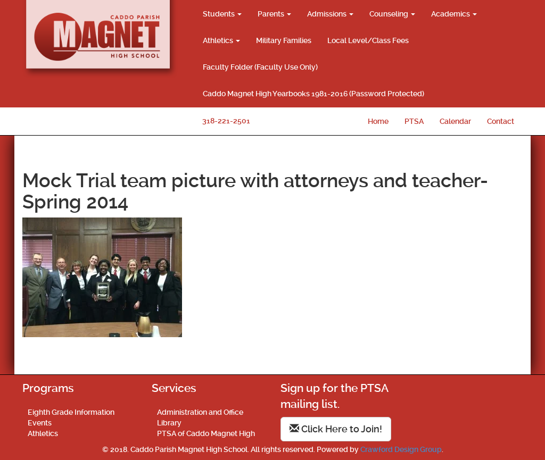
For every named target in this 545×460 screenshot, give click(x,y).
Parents (274, 14)
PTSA (414, 121)
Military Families (283, 40)
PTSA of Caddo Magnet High (206, 433)
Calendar (455, 121)
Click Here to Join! (336, 428)
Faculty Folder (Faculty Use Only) (260, 67)
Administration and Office (200, 412)
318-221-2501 (226, 120)
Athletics (221, 40)
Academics (454, 14)
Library (169, 423)
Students (222, 14)
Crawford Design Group (401, 449)
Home (378, 121)
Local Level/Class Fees (368, 40)
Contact (500, 121)
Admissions (330, 14)
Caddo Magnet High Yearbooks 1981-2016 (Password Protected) (313, 93)
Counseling (392, 14)
